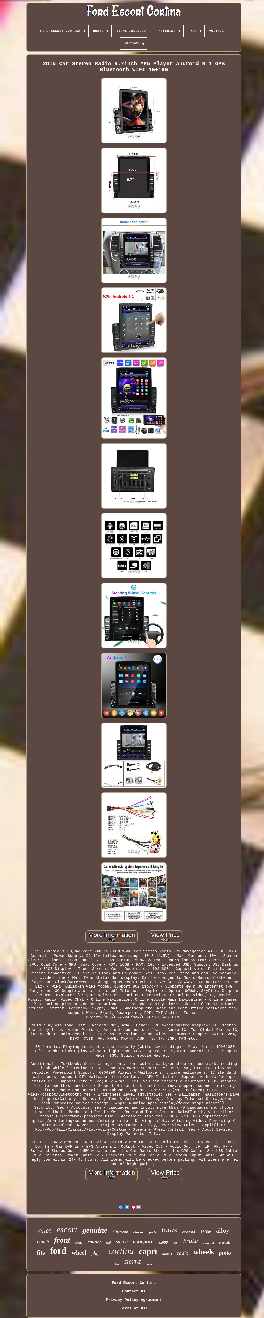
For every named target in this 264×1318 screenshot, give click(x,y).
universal (208, 1243)
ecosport (142, 1241)
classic (138, 1232)
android (188, 1232)
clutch (43, 1241)
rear (175, 1242)
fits (41, 1252)
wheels (203, 1252)
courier (94, 1241)
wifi (108, 1242)
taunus (167, 1254)
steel (116, 1264)
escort (66, 1229)
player (97, 1253)
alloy (222, 1230)
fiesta (79, 1242)
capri (148, 1251)
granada (225, 1242)
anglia (149, 1263)
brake (190, 1240)
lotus (169, 1229)
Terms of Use (134, 1308)
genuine (95, 1230)
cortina (121, 1251)
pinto (225, 1252)
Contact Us (133, 1291)
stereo (122, 1241)
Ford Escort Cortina (134, 1283)
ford (58, 1251)
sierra (132, 1261)
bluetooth (120, 1232)
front (62, 1240)
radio (182, 1253)
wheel (79, 1252)
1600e (205, 1231)
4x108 (44, 1231)
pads (152, 1232)
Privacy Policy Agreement (134, 1300)
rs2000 (163, 1242)
